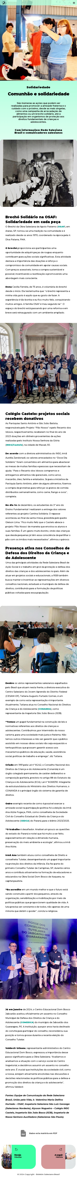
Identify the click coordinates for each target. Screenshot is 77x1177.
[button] (74, 2)
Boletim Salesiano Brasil (48, 1174)
